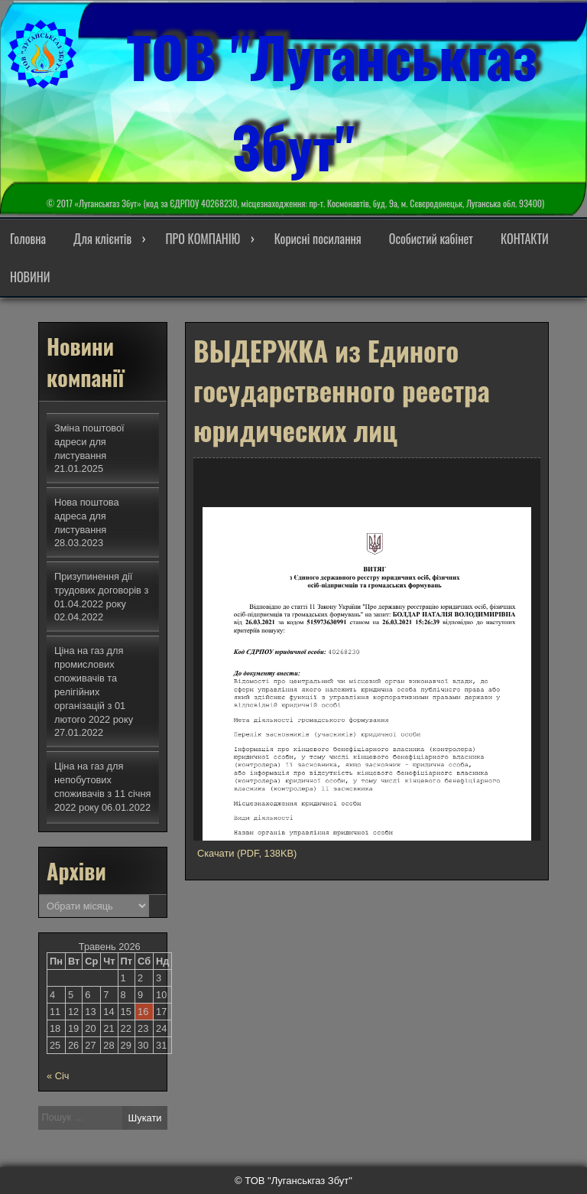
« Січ (58, 1076)
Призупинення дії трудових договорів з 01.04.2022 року (101, 590)
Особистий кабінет (431, 238)
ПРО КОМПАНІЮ (202, 238)
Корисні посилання (318, 238)
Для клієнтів (102, 238)
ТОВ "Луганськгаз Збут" (332, 98)
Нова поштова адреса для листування (86, 515)
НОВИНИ (30, 277)
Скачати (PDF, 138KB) (247, 853)
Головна (28, 238)
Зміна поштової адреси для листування (89, 441)
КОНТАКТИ (525, 238)
